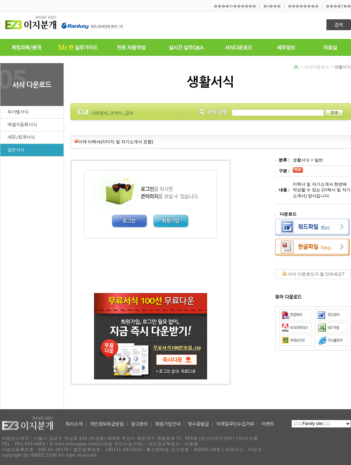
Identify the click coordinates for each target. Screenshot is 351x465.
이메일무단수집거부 (235, 424)
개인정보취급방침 (107, 424)
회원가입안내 (167, 424)
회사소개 (74, 424)
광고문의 (139, 424)
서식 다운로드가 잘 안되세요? (316, 274)
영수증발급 (198, 424)
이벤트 (267, 424)
